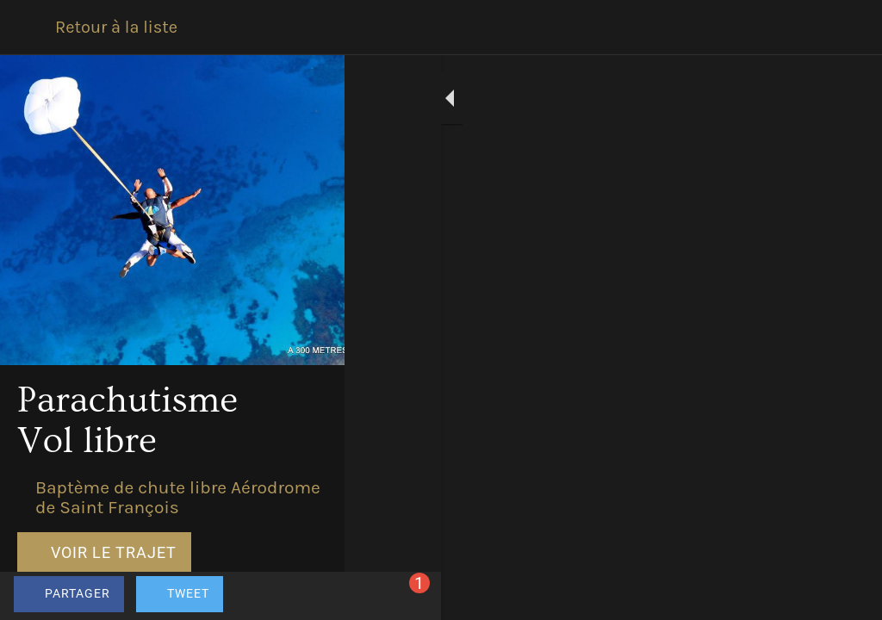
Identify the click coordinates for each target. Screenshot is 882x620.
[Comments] (847, 596)
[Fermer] (27, 27)
